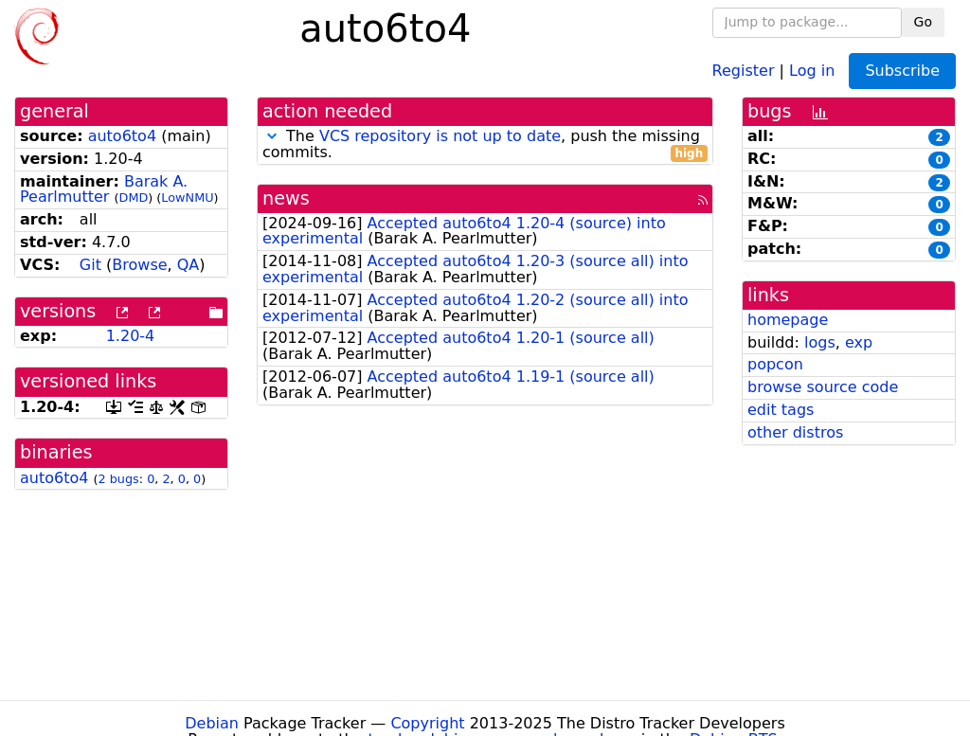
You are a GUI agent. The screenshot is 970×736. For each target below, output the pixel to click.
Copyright (427, 723)
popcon (775, 364)
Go (923, 21)
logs (819, 342)
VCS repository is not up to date (440, 136)
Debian (212, 723)
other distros (795, 432)
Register (743, 70)
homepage (787, 320)
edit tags (780, 410)
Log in (812, 70)
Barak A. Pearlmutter (104, 189)
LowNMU (187, 197)
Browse (139, 265)
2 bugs (119, 479)
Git (90, 265)
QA (188, 265)
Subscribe (902, 71)
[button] (272, 136)
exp (858, 342)
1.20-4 (130, 336)
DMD (134, 197)
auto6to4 (122, 136)
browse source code (822, 387)
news (286, 198)
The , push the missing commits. (485, 145)
